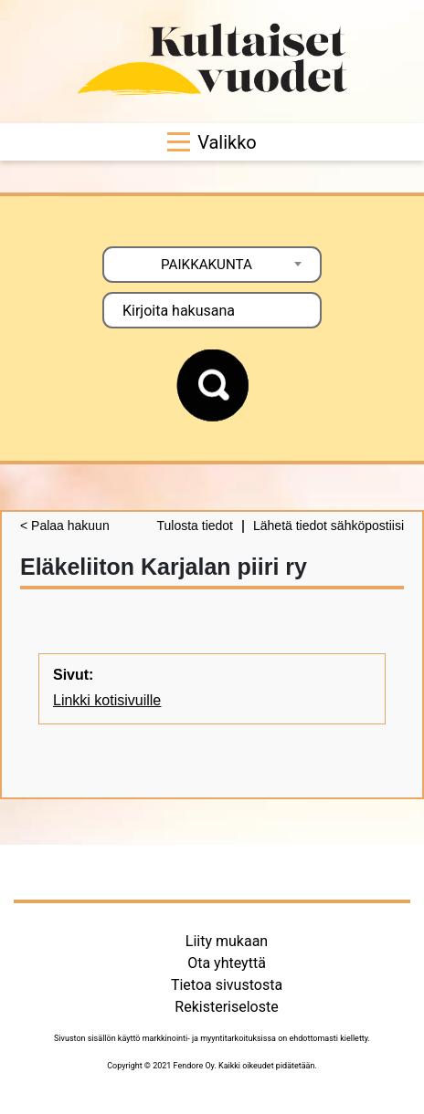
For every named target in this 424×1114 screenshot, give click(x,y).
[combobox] (212, 264)
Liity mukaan (227, 941)
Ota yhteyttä (226, 963)
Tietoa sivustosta (226, 985)
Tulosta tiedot (194, 525)
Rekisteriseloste (226, 1006)
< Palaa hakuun (65, 525)
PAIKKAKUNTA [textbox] (206, 264)
